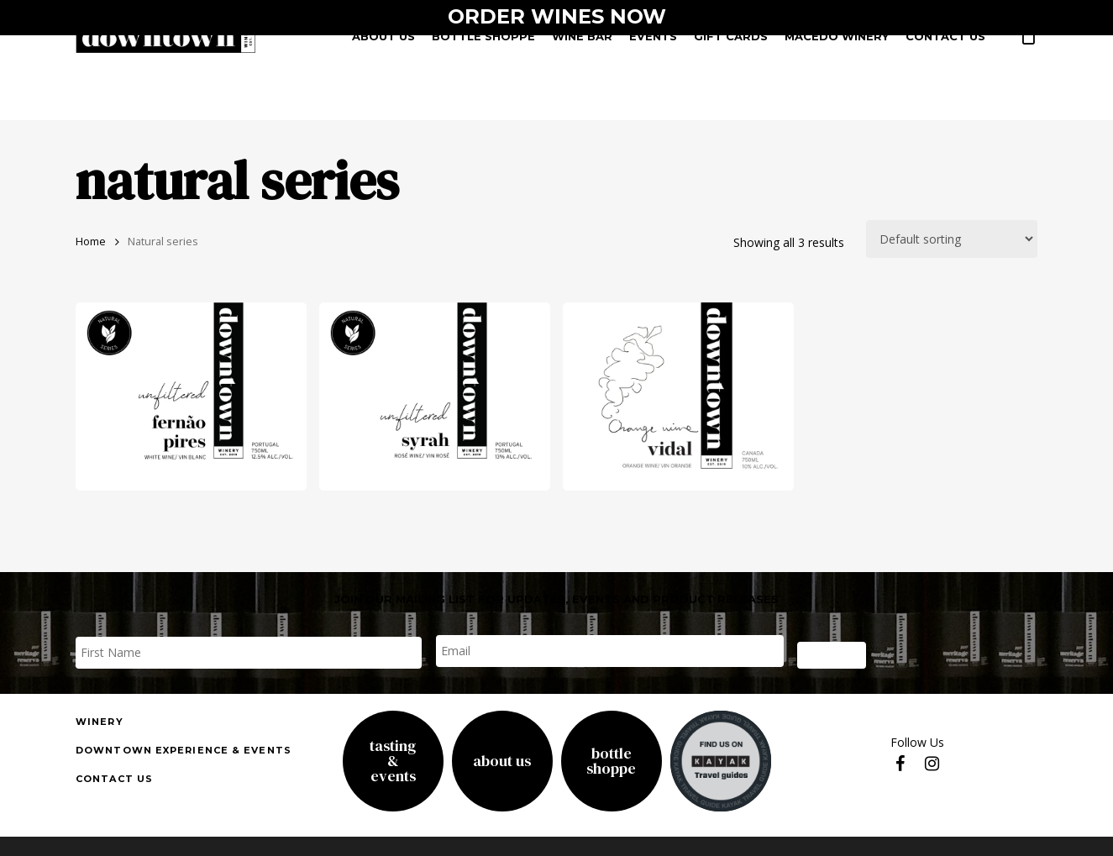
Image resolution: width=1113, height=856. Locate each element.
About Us (502, 761)
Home (91, 241)
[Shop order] (951, 239)
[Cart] (1028, 43)
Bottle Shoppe (611, 761)
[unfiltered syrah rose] (434, 396)
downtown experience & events (183, 750)
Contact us (114, 779)
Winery (99, 721)
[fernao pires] (191, 396)
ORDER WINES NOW (557, 16)
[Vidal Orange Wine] (678, 396)
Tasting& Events (393, 761)
